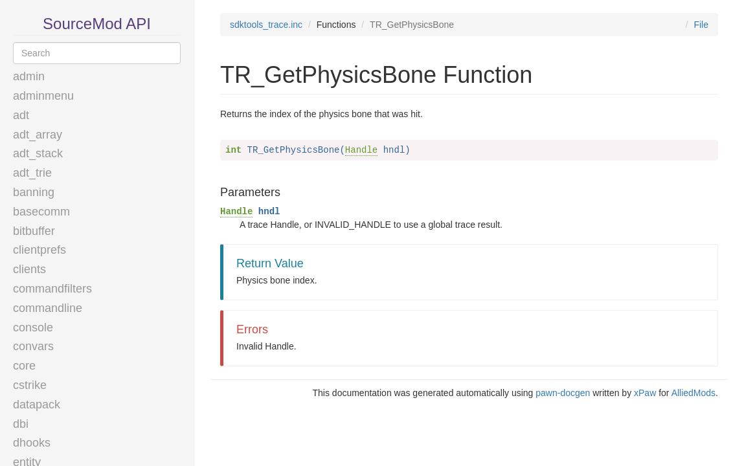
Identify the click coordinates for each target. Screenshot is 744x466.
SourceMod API (97, 23)
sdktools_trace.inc (266, 24)
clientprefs (39, 249)
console (33, 327)
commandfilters (52, 288)
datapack (36, 404)
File (700, 24)
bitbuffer (34, 231)
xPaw (645, 393)
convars (33, 346)
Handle (361, 150)
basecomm (41, 211)
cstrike (30, 385)
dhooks (32, 442)
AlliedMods (693, 393)
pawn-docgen (562, 393)
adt (21, 115)
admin (29, 76)
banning (33, 192)
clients (29, 269)
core (24, 365)
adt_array (37, 134)
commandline (47, 308)
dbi (20, 423)
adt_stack (38, 153)
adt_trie (32, 172)
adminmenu (43, 95)
